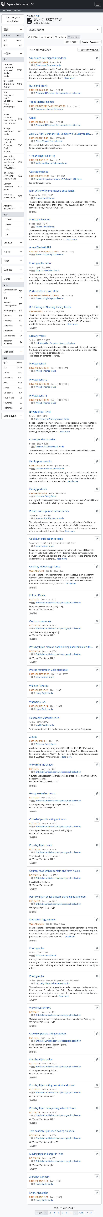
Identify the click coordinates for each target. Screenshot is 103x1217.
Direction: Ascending (90, 42)
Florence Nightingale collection (50, 254)
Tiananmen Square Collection (49, 109)
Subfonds (12, 408)
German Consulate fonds (12, 186)
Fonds (12, 388)
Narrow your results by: (13, 19)
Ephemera (12, 331)
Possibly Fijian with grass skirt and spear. (52, 1085)
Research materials (12, 342)
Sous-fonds (12, 398)
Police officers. (37, 595)
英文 (12, 41)
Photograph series (39, 219)
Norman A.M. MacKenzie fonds (50, 446)
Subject (8, 269)
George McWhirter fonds (12, 131)
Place (7, 260)
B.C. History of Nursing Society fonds (12, 176)
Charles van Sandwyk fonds (48, 65)
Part (12, 383)
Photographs (12, 311)
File (12, 368)
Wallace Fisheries (39, 685)
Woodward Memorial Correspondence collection (58, 93)
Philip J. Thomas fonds (46, 370)
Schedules (12, 326)
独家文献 (12, 36)
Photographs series (40, 263)
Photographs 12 (38, 379)
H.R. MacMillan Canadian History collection (55, 343)
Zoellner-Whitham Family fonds (50, 468)
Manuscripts (12, 336)
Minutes (12, 316)
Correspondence (12, 291)
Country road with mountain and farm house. (54, 870)
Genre (7, 278)
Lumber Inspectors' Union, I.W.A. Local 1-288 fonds (59, 179)
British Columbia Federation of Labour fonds (12, 119)
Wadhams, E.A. (37, 701)
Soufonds (12, 403)
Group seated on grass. (42, 793)
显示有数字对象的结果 (88, 50)
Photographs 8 (37, 363)
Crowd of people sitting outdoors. (48, 819)
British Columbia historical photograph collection (58, 602)
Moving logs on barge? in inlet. (46, 1153)
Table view (73, 37)
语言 (6, 29)
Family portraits (38, 489)
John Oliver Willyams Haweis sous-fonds (51, 190)
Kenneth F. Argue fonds (42, 919)
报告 (12, 298)
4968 (81, 1212)
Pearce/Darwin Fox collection (49, 141)
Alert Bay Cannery (39, 1176)
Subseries (12, 378)
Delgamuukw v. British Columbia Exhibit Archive (12, 145)
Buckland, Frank (38, 85)
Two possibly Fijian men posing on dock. (52, 1131)
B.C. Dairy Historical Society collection (53, 983)
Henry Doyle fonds (44, 693)
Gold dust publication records (46, 538)
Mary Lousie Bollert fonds (47, 270)
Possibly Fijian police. (41, 845)
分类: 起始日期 (71, 42)
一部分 (7, 53)
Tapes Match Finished (41, 101)
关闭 (37, 16)
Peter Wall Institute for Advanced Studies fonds (12, 70)
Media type (10, 415)
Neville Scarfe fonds (45, 725)
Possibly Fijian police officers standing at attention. (57, 896)
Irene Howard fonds (45, 546)
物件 (12, 363)
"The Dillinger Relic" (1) (42, 155)
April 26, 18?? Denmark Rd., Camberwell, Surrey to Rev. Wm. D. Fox (61, 133)
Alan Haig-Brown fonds (12, 196)
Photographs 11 (38, 395)
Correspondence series (42, 439)
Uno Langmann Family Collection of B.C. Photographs (12, 101)
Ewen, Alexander (38, 1192)
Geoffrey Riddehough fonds (44, 566)
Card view (60, 37)
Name (7, 251)
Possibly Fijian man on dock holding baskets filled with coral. (61, 647)
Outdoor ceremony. (40, 621)
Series (12, 373)
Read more (69, 78)
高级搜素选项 (36, 29)
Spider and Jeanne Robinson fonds (51, 163)
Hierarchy (46, 37)
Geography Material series (44, 717)
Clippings (12, 321)
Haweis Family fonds (45, 198)
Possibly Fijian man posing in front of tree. (53, 1108)
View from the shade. (41, 764)
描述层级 (8, 351)
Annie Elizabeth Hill (40, 247)
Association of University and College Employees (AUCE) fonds (12, 162)
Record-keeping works (12, 304)
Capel (32, 117)
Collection (12, 393)
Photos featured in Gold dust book (48, 669)
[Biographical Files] (40, 411)
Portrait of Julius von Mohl (43, 291)
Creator (8, 242)
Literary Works (37, 335)
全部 (5, 59)
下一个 (89, 1212)
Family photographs (40, 461)
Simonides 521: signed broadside (47, 58)
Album (33, 736)
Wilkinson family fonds (46, 496)
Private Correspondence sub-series (49, 511)
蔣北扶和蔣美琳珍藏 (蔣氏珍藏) (12, 84)
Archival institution (9, 207)
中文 (12, 46)
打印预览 (33, 37)
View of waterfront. (40, 1007)
